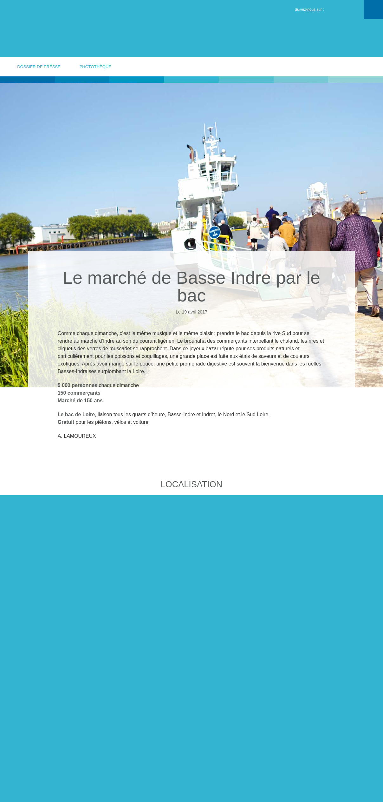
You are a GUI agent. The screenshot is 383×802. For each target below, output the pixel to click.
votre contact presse (348, 66)
